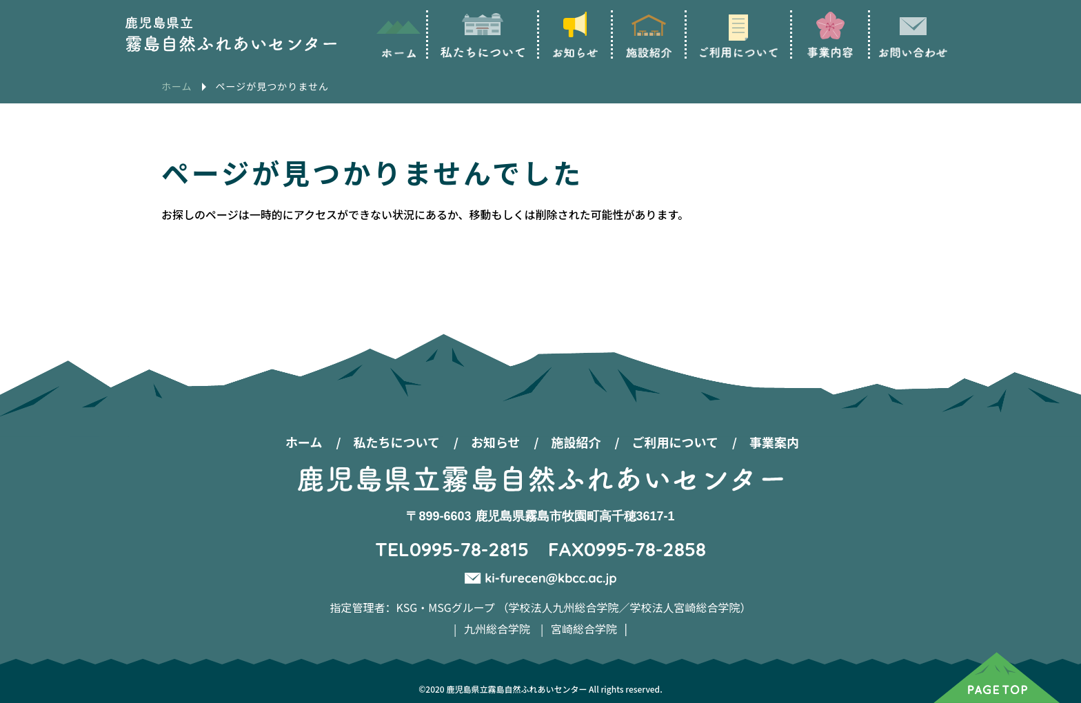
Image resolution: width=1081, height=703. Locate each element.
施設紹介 (576, 442)
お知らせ (496, 442)
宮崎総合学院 (584, 628)
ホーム (303, 442)
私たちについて (396, 442)
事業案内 (774, 442)
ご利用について (675, 442)
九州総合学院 (497, 628)
